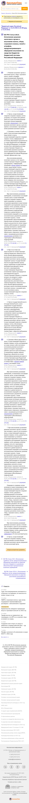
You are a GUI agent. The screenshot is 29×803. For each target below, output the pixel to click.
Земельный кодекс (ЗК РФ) (8, 689)
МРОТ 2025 (4, 705)
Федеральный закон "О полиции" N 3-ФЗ (12, 727)
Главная (3, 13)
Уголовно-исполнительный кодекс (10, 697)
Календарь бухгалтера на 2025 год (10, 735)
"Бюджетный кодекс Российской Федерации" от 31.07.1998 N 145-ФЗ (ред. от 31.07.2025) (14, 28)
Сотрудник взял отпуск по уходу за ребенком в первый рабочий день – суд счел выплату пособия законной (13, 625)
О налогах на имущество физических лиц (12, 719)
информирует (8, 534)
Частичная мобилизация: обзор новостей (12, 738)
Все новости (4, 637)
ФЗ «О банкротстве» (6, 708)
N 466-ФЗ (13, 107)
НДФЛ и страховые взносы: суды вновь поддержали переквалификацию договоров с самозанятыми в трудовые (13, 601)
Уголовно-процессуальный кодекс (10, 700)
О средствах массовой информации (11, 722)
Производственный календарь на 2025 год (13, 702)
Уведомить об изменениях (15, 21)
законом (20, 67)
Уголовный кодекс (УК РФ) (8, 678)
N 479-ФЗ (20, 109)
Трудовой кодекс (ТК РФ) (8, 675)
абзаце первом (16, 165)
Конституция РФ (5, 686)
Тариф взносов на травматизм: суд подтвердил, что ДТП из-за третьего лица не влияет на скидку (14, 617)
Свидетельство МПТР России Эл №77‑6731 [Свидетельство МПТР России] (14, 777)
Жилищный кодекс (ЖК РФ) (8, 670)
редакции (13, 16)
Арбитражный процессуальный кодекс (11, 683)
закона (19, 60)
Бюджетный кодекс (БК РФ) (8, 680)
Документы (8, 13)
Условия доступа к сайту (14, 782)
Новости (6, 586)
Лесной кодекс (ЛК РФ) (7, 691)
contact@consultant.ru (14, 759)
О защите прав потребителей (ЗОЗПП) (11, 711)
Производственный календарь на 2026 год (13, 724)
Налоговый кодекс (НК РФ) (8, 672)
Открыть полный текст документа (16, 549)
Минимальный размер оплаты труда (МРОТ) (13, 733)
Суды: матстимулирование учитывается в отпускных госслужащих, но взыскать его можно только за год (13, 593)
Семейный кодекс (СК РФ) (8, 694)
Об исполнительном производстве (10, 713)
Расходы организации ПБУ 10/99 (10, 730)
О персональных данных (8, 716)
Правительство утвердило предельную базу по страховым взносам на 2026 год (13, 609)
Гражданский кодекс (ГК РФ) (9, 667)
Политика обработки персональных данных (14, 779)
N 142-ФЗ (13, 243)
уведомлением (8, 236)
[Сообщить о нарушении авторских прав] (14, 787)
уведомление (14, 123)
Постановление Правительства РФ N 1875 (12, 741)
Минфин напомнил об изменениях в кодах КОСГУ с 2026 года (14, 633)
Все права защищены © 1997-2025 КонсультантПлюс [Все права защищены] (14, 773)
